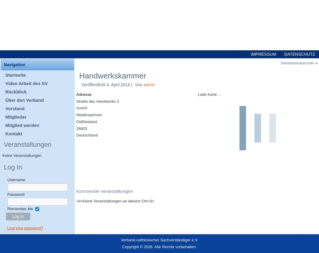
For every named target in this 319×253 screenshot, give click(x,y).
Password (16, 194)
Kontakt (13, 133)
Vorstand (15, 108)
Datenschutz (299, 54)
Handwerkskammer (297, 63)
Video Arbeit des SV (26, 83)
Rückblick (16, 91)
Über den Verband (24, 100)
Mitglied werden (22, 125)
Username (16, 180)
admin (149, 84)
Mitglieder (16, 116)
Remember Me (20, 209)
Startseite (15, 75)
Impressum (263, 54)
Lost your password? (25, 228)
